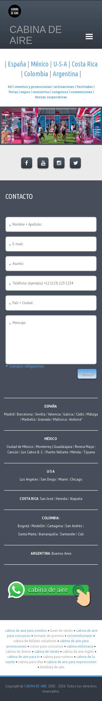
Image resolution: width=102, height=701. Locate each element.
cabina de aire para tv (23, 656)
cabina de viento (46, 651)
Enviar (87, 374)
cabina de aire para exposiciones (71, 662)
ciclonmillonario (79, 635)
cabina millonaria (79, 646)
